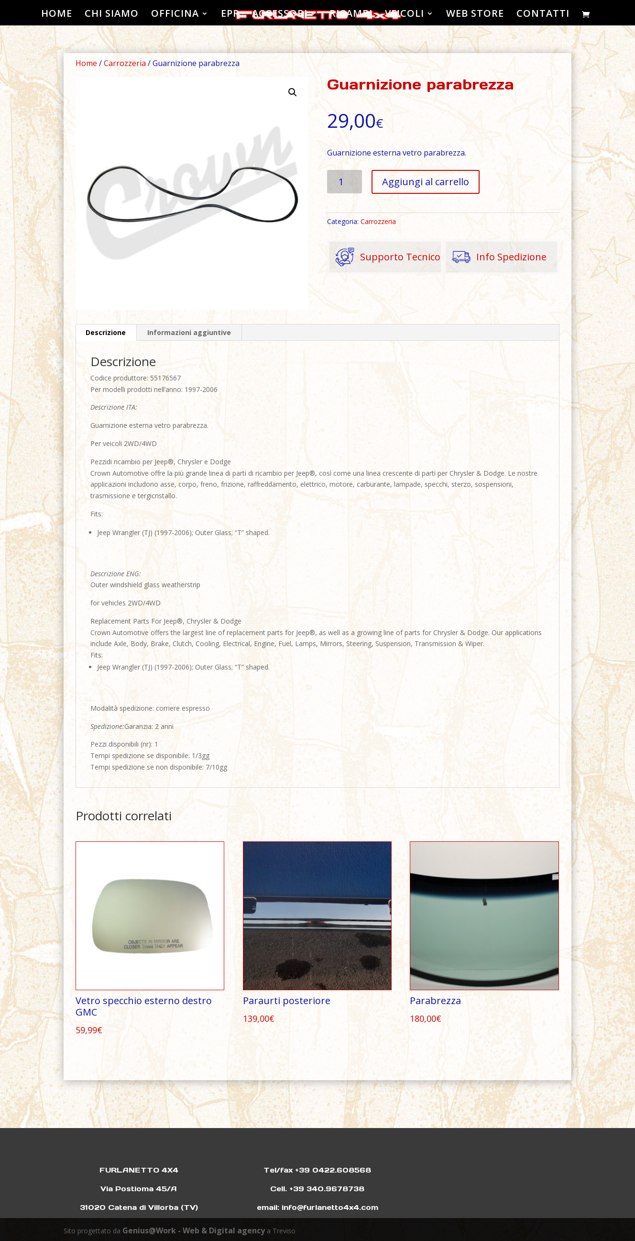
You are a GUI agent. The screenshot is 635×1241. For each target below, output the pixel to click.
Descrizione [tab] (106, 332)
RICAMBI (350, 15)
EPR (230, 15)
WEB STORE (475, 15)
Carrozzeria (125, 63)
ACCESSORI (279, 15)
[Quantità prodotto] (344, 181)
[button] (292, 92)
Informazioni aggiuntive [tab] (189, 332)
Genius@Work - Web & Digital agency (193, 1230)
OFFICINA (175, 15)
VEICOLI (404, 15)
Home (86, 63)
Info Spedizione (496, 257)
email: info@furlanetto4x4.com (317, 1207)
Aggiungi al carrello (425, 181)
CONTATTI (542, 15)
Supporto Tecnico (384, 257)
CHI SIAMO (112, 15)
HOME (56, 15)
